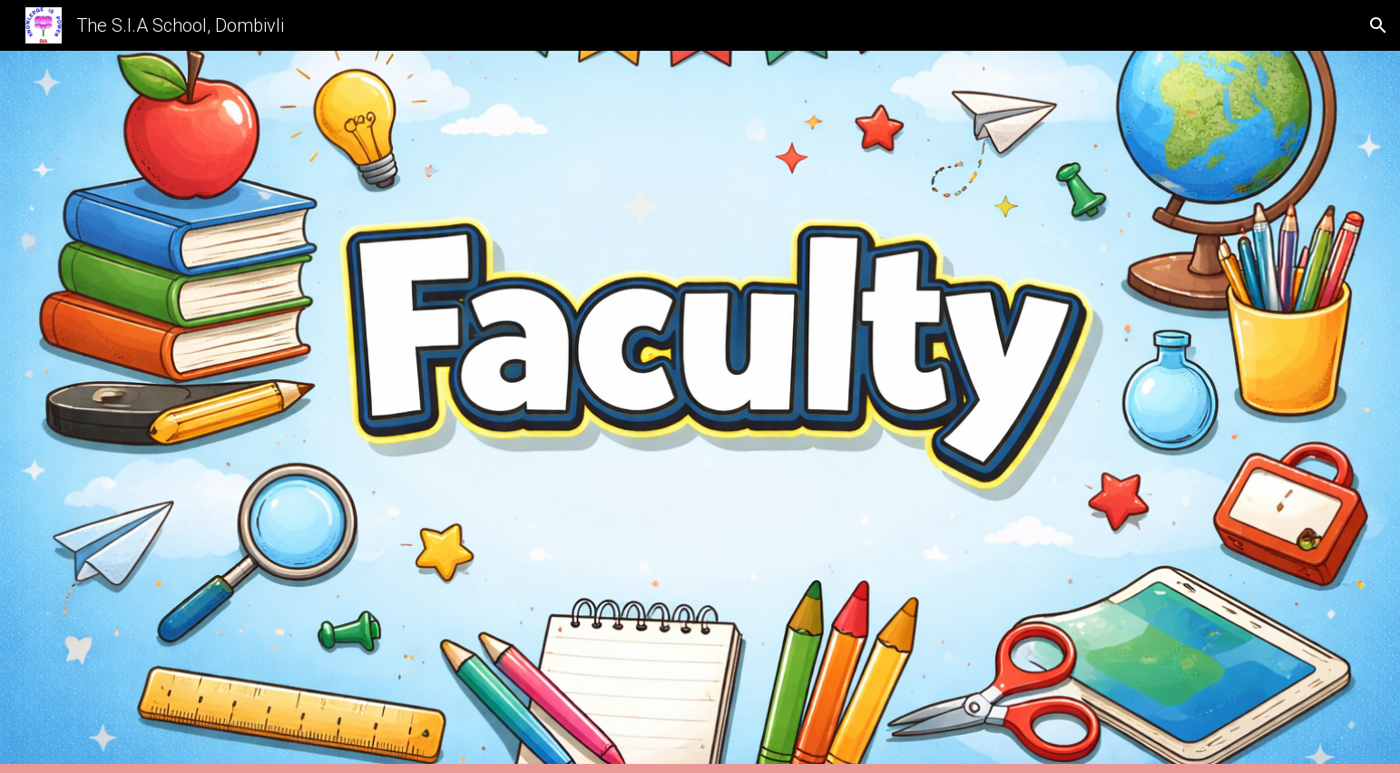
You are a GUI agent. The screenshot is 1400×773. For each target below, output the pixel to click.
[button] (1378, 25)
